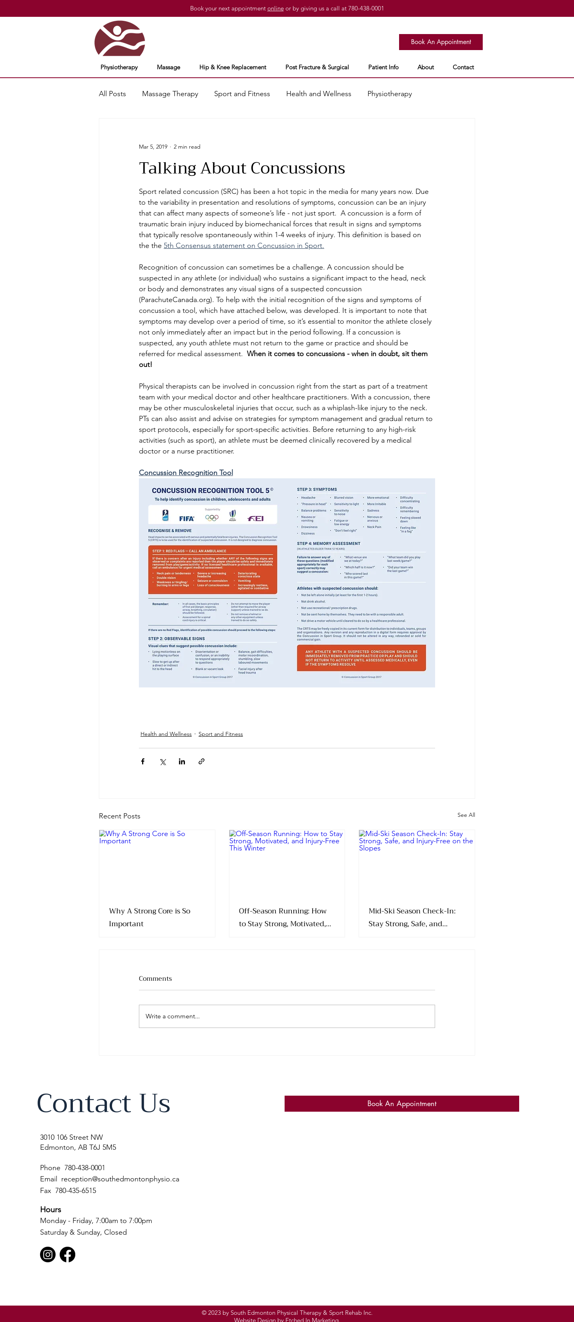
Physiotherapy (389, 93)
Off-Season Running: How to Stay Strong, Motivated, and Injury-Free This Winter (287, 917)
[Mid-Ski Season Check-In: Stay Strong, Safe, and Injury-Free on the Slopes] (417, 862)
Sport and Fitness (242, 93)
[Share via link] (201, 761)
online (275, 8)
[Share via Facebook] (143, 761)
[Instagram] (48, 1254)
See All (466, 814)
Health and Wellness (318, 93)
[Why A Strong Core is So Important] (157, 862)
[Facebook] (67, 1254)
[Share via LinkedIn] (182, 761)
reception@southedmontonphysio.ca (120, 1179)
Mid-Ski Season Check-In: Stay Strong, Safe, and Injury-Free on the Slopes (412, 917)
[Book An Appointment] (441, 42)
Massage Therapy (170, 93)
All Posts (112, 93)
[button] (119, 67)
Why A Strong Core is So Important (149, 917)
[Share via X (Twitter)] (162, 761)
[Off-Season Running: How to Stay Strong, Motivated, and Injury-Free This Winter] (287, 862)
